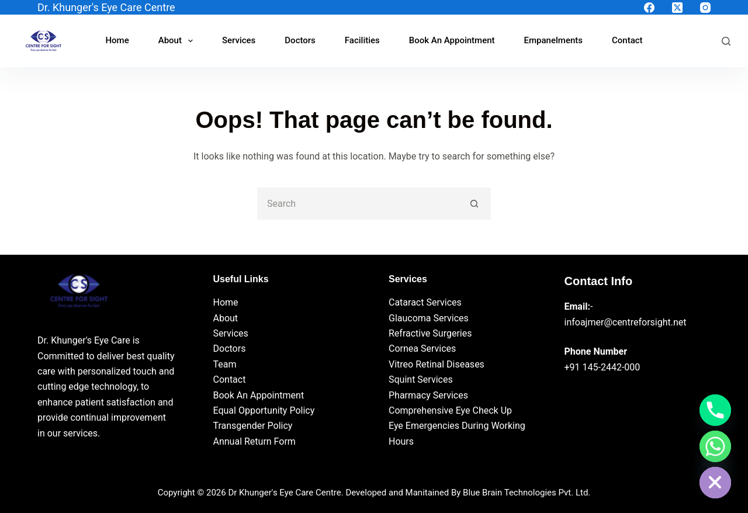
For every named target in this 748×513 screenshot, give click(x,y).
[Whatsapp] (715, 446)
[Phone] (715, 410)
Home (225, 302)
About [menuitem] (178, 41)
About (225, 318)
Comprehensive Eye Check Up (450, 410)
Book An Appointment (258, 395)
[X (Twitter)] (677, 7)
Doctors (229, 348)
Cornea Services (422, 348)
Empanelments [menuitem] (553, 40)
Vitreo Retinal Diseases (436, 364)
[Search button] (475, 204)
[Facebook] (649, 7)
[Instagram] (705, 7)
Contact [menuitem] (627, 40)
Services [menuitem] (238, 40)
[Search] (726, 41)
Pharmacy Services (428, 395)
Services (230, 333)
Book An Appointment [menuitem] (452, 40)
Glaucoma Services (429, 318)
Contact (229, 379)
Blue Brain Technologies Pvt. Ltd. (526, 492)
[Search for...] (358, 204)
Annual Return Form (254, 441)
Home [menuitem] (117, 40)
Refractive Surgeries (430, 333)
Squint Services (421, 379)
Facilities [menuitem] (362, 40)
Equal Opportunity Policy (264, 410)
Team (225, 364)
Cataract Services (425, 302)
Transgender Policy (253, 425)
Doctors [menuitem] (300, 40)
